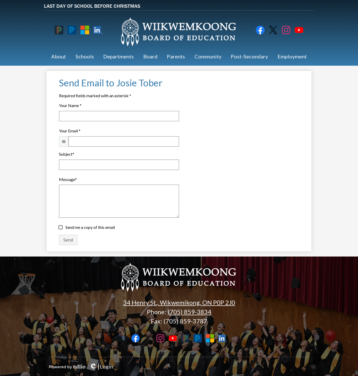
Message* (68, 179)
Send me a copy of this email (90, 227)
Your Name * (70, 105)
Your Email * (69, 130)
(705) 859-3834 (189, 311)
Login (101, 366)
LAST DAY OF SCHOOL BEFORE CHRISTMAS (92, 6)
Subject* (66, 154)
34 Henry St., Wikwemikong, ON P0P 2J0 (179, 302)
